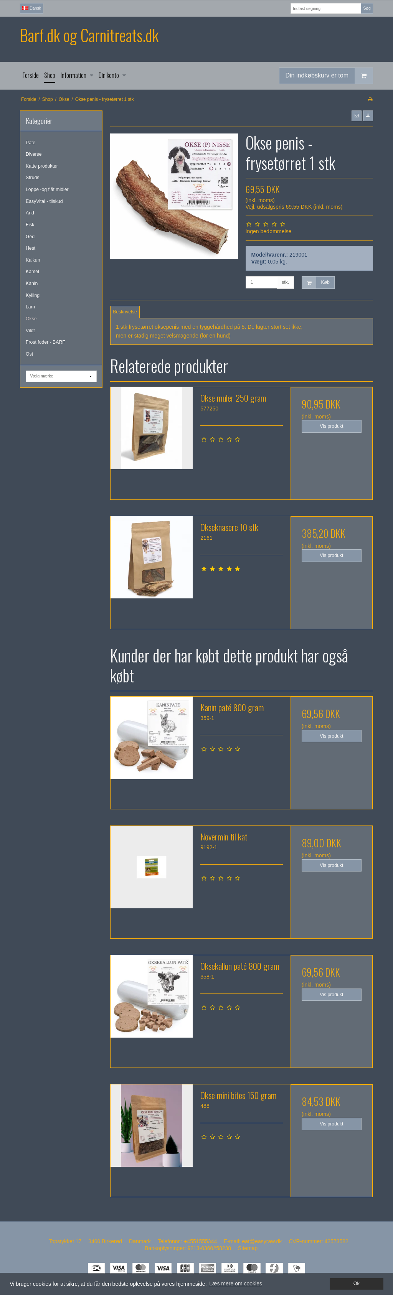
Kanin (32, 283)
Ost (29, 354)
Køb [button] (315, 282)
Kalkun (33, 260)
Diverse (34, 154)
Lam (30, 307)
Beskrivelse (125, 312)
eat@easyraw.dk (262, 1241)
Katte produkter (42, 166)
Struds (32, 177)
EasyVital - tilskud (44, 201)
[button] (357, 115)
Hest (30, 248)
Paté (30, 142)
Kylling (33, 295)
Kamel (32, 271)
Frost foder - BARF (45, 342)
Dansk (31, 8)
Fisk (30, 224)
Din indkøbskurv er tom (329, 76)
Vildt (30, 330)
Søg (366, 8)
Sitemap (248, 1248)
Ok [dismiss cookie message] (356, 1283)
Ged (30, 236)
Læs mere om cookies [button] (235, 1283)
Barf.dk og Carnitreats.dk (89, 35)
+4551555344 (200, 1241)
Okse (31, 318)
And (30, 213)
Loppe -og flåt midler (47, 189)
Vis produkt (331, 426)
